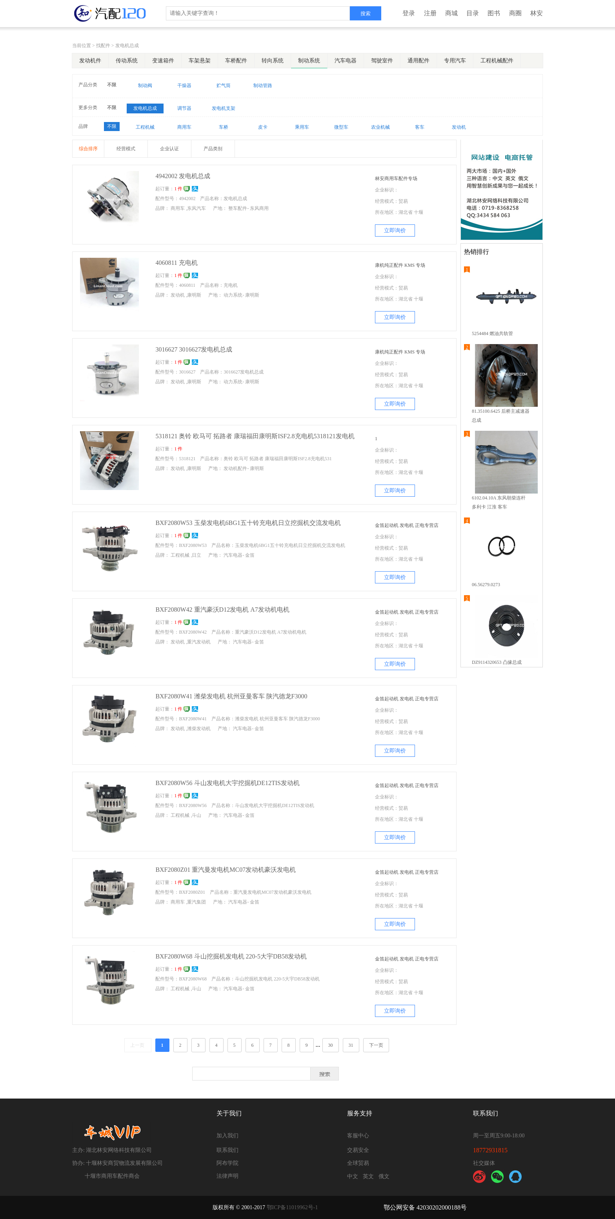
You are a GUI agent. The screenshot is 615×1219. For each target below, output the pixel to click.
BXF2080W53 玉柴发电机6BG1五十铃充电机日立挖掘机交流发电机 (247, 522)
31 (351, 1045)
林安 (536, 13)
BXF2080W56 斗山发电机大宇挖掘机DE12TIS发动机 (227, 783)
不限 (111, 84)
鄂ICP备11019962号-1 (292, 1207)
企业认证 (169, 148)
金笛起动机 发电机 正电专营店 (407, 525)
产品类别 (213, 148)
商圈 (515, 13)
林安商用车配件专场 (396, 178)
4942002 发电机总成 (182, 176)
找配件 (103, 45)
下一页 (376, 1045)
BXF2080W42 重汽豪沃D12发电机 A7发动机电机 (222, 609)
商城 (451, 13)
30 (330, 1045)
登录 (408, 13)
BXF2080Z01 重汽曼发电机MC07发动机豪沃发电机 (225, 869)
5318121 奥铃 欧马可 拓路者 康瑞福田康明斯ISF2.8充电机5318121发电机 (254, 436)
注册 (430, 13)
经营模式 (125, 148)
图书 (494, 13)
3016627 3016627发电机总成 (193, 349)
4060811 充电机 (176, 262)
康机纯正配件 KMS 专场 (400, 265)
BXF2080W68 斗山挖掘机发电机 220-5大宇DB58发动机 (231, 956)
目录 (472, 13)
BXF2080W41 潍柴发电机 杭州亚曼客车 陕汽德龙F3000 (231, 696)
